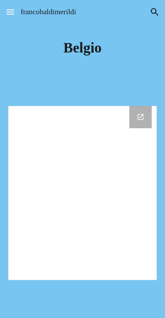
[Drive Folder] (82, 193)
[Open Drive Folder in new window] (140, 117)
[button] (10, 12)
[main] (82, 47)
